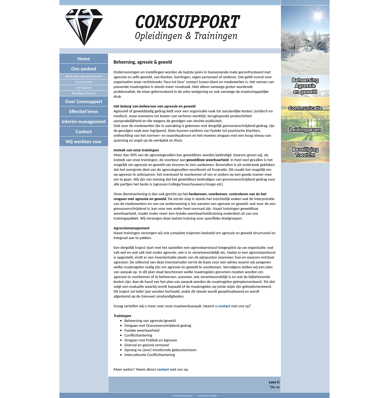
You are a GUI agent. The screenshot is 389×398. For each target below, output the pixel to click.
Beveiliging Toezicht (84, 93)
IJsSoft (213, 395)
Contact (84, 131)
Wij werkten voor (84, 141)
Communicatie (84, 82)
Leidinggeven (84, 87)
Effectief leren (83, 111)
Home (84, 59)
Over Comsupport (83, 101)
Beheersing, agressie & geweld (83, 76)
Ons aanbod (83, 69)
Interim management (84, 121)
